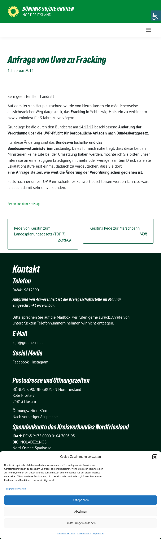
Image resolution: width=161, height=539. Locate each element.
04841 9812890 (26, 289)
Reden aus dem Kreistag (24, 204)
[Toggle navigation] (148, 30)
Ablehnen (80, 511)
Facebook (21, 362)
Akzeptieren (81, 500)
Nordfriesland (37, 14)
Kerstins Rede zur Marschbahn (118, 231)
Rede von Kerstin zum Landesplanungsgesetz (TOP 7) (42, 234)
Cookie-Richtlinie (66, 533)
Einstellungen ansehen (80, 523)
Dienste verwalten (16, 488)
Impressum (98, 533)
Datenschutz (84, 533)
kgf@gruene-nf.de (28, 342)
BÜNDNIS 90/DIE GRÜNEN (48, 9)
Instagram (40, 362)
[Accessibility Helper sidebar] (156, 15)
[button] (155, 457)
